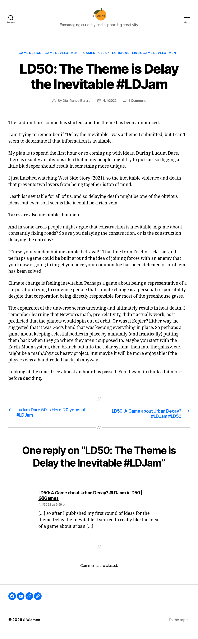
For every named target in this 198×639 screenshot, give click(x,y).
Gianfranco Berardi (76, 108)
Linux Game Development (159, 60)
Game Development (60, 60)
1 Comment (138, 108)
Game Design (26, 60)
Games (89, 60)
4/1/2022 (109, 108)
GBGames (32, 627)
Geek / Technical (116, 60)
